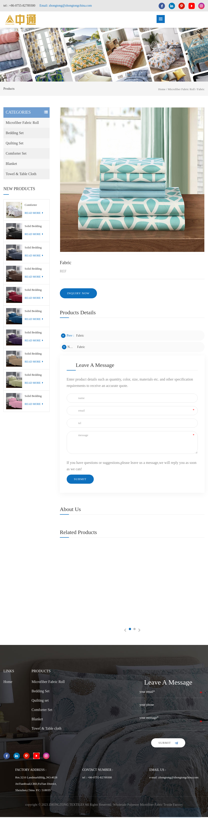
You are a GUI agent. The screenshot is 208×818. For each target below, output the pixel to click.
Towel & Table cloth (21, 175)
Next (139, 631)
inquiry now (78, 294)
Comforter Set (16, 154)
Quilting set (14, 144)
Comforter (31, 205)
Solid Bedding (33, 227)
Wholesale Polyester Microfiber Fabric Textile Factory (148, 805)
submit (168, 744)
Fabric (201, 90)
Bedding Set (15, 134)
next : (68, 348)
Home (161, 90)
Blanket (11, 164)
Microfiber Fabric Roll (181, 90)
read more (34, 213)
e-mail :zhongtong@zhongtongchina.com (173, 778)
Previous (125, 631)
